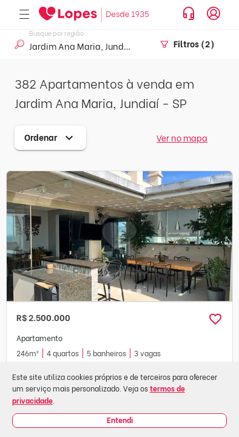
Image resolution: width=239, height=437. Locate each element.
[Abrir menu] (24, 14)
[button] (215, 319)
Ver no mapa (182, 137)
